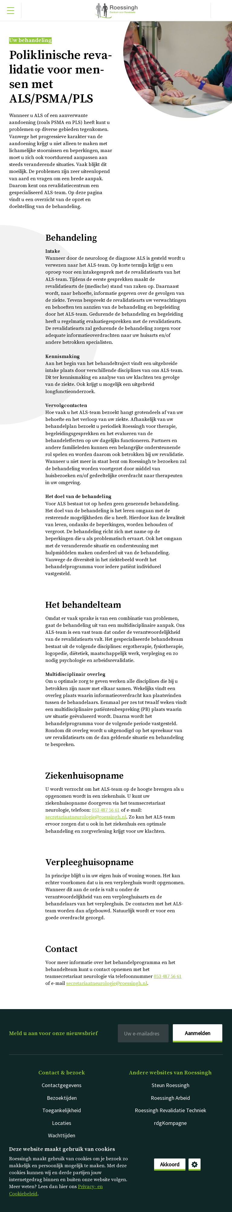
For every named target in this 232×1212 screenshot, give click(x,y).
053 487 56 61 (106, 810)
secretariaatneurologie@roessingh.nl (85, 817)
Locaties (61, 1122)
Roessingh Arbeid (170, 1097)
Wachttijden (61, 1135)
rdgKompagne (170, 1122)
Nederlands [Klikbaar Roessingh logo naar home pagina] (116, 10)
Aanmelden (197, 1033)
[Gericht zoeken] (221, 10)
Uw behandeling (30, 40)
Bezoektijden (62, 1097)
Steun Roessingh (170, 1085)
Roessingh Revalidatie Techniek (170, 1110)
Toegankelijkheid (61, 1110)
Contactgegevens (62, 1085)
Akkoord (169, 1164)
